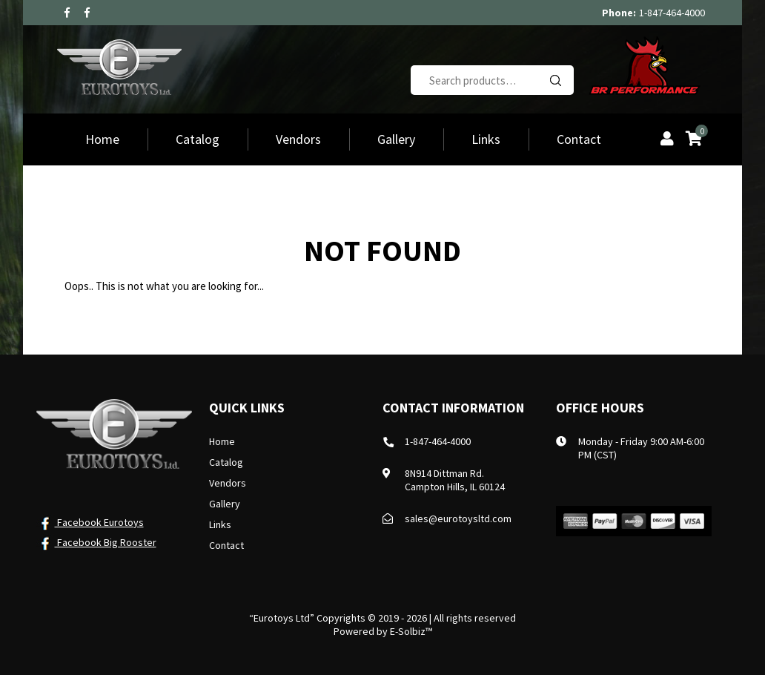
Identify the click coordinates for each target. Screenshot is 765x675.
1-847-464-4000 (672, 12)
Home (102, 139)
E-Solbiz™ (411, 631)
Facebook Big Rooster (96, 542)
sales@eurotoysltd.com (458, 518)
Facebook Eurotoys (90, 522)
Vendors (298, 139)
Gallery (396, 139)
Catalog (197, 139)
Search (555, 80)
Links (485, 139)
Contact (579, 139)
